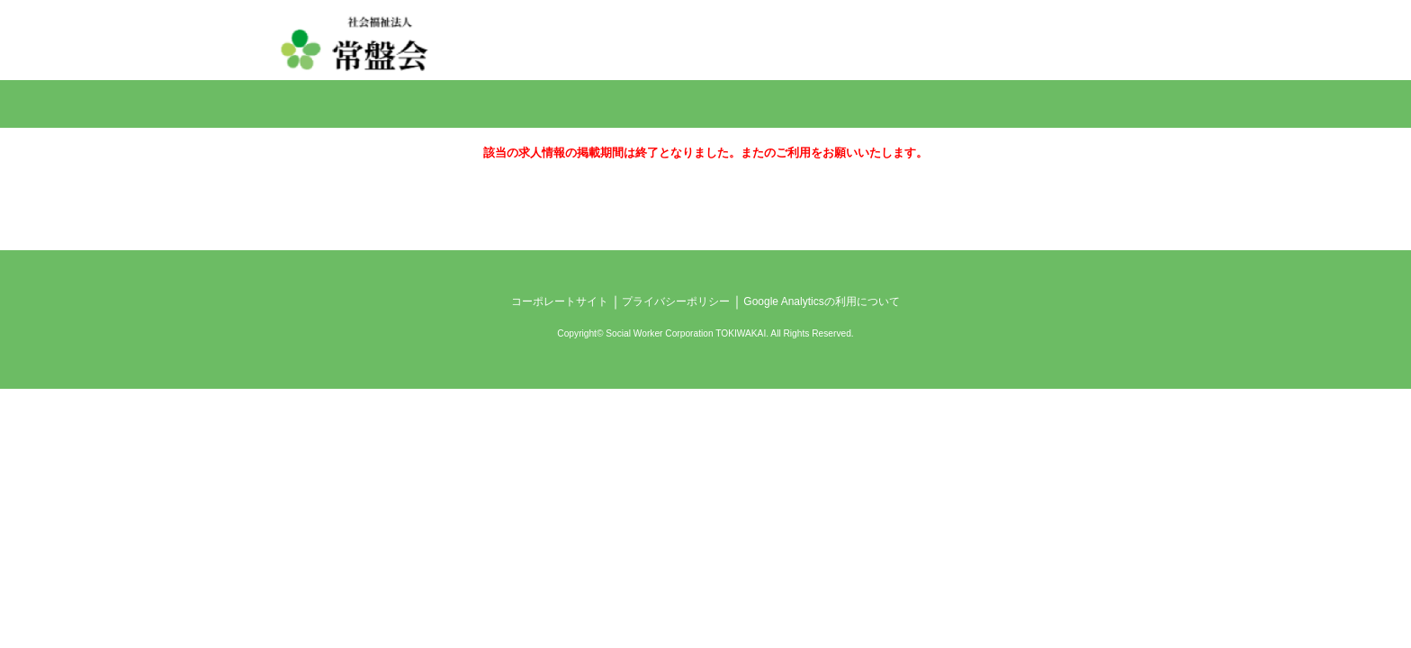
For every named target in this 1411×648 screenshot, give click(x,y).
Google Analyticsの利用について (821, 301)
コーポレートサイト (559, 301)
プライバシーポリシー (676, 301)
